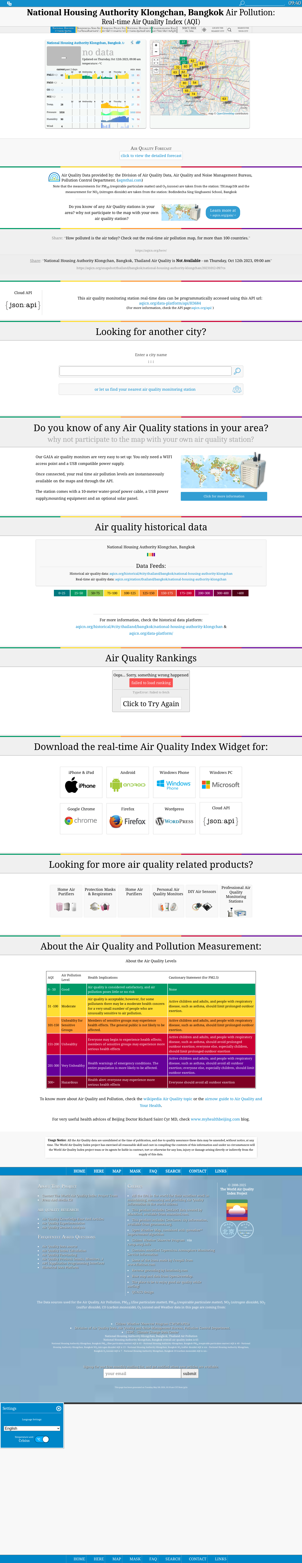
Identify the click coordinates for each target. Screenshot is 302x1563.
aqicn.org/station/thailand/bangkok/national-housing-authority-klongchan (170, 579)
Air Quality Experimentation (63, 1399)
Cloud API (221, 876)
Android (128, 840)
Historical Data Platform (60, 1443)
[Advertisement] (151, 672)
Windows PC (221, 840)
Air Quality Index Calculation (64, 1426)
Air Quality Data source (59, 1422)
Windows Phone (174, 840)
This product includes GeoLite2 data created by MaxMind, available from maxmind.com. (165, 1388)
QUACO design (143, 1468)
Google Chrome (81, 877)
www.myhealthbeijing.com (215, 1295)
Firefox (128, 877)
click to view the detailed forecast (151, 155)
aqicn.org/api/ (201, 308)
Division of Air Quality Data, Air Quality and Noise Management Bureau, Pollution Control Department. (152, 1504)
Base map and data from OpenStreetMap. (162, 1452)
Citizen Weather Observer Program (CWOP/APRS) (152, 1500)
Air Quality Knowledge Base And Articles (73, 1395)
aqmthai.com (130, 180)
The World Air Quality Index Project (237, 1367)
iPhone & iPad (81, 840)
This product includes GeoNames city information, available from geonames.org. (168, 1398)
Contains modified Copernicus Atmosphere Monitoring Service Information (171, 1428)
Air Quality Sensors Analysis (63, 1403)
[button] (201, 66)
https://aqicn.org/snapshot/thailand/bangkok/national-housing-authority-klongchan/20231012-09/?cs (151, 268)
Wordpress (174, 877)
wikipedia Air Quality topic (167, 1274)
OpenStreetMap (225, 113)
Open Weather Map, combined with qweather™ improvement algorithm (165, 1408)
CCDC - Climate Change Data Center (152, 1508)
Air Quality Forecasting (59, 1431)
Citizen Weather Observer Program (158, 1416)
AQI (87, 43)
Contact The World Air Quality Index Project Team (79, 1372)
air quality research (58, 1385)
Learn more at (223, 212)
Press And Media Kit (57, 1376)
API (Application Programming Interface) (73, 1439)
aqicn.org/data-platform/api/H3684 (170, 303)
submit (190, 1549)
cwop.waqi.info (139, 1420)
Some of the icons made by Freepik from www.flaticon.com (160, 1438)
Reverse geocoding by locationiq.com (159, 1446)
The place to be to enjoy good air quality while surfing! (164, 1460)
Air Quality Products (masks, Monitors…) (72, 1435)
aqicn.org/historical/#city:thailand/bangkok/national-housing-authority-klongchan (171, 573)
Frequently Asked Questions (66, 1413)
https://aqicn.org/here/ (151, 250)
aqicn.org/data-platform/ (151, 633)
